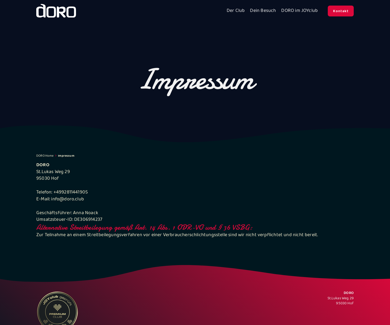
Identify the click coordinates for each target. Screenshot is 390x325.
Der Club (236, 11)
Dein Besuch (263, 11)
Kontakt (340, 11)
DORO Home (45, 156)
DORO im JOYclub (299, 11)
